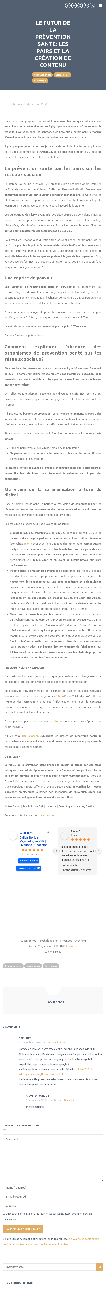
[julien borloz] (53, 907)
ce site (28, 543)
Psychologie (40, 81)
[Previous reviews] (56, 851)
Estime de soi (62, 75)
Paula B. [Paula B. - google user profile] (76, 831)
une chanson (31, 736)
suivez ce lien (47, 815)
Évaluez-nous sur (26, 868)
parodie (53, 721)
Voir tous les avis (28, 860)
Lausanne (72, 946)
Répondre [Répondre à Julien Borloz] (69, 1100)
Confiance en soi (42, 75)
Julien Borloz (17, 104)
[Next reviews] (98, 851)
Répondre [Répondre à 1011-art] (60, 1042)
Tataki (61, 696)
